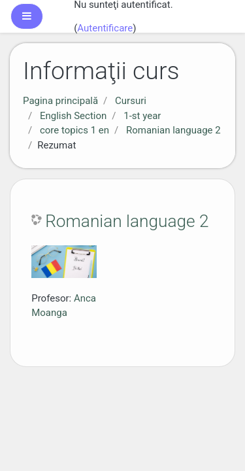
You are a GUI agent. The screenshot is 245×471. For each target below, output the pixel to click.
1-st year (142, 116)
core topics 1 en (74, 130)
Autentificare (105, 28)
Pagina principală (60, 101)
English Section (73, 116)
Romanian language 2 (173, 130)
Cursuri (130, 101)
